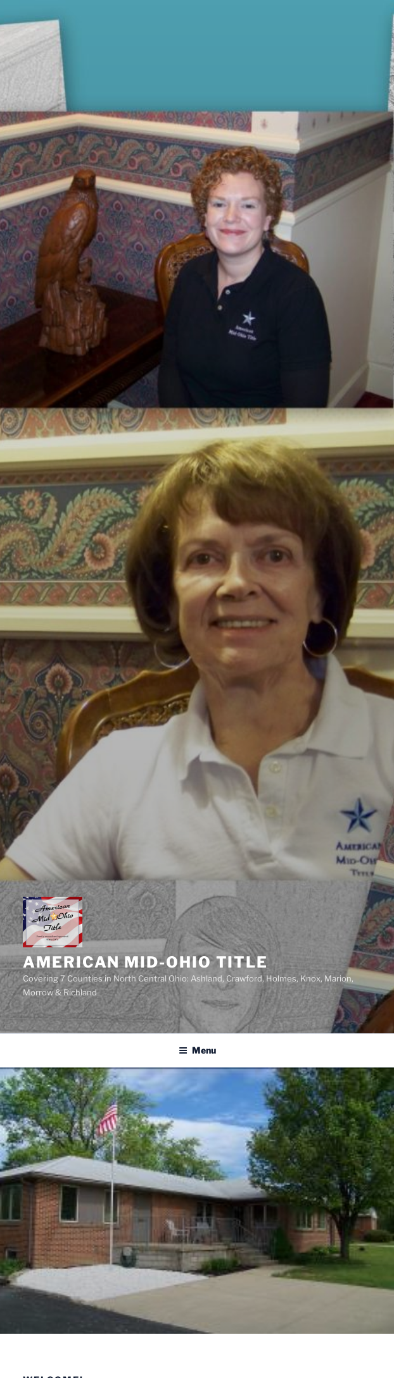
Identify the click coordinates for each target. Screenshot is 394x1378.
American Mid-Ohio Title (145, 962)
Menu (197, 1050)
